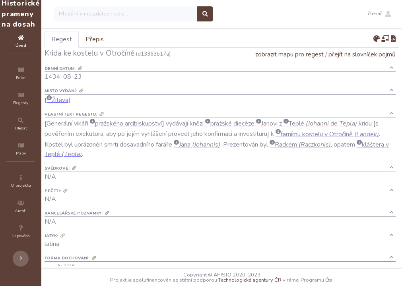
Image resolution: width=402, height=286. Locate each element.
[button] (379, 14)
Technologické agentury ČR (273, 280)
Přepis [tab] (142, 39)
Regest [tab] (109, 39)
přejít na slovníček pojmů (362, 54)
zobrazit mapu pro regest (289, 54)
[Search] (173, 13)
